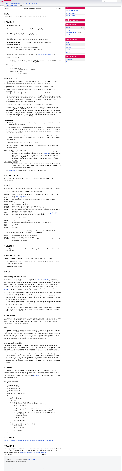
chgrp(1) (7, 440)
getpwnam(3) (37, 375)
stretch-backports (71, 32)
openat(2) (12, 170)
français (68, 47)
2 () (69, 59)
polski (68, 52)
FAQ (23, 3)
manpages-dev (13, 5)
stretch (7, 5)
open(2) (46, 153)
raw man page (70, 16)
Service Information (32, 3)
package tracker (71, 13)
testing (68, 30)
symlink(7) (49, 440)
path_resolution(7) (22, 196)
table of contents (72, 20)
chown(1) (14, 440)
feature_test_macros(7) (45, 54)
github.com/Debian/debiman (22, 468)
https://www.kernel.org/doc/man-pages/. (33, 452)
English (68, 44)
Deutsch (68, 42)
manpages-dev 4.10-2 (32, 459)
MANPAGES (7, 0)
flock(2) (28, 440)
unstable (68, 35)
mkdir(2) (46, 279)
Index (6, 3)
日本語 (68, 50)
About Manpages (15, 3)
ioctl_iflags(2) (52, 213)
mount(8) (7, 289)
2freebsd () (72, 62)
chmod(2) (21, 440)
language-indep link (72, 10)
